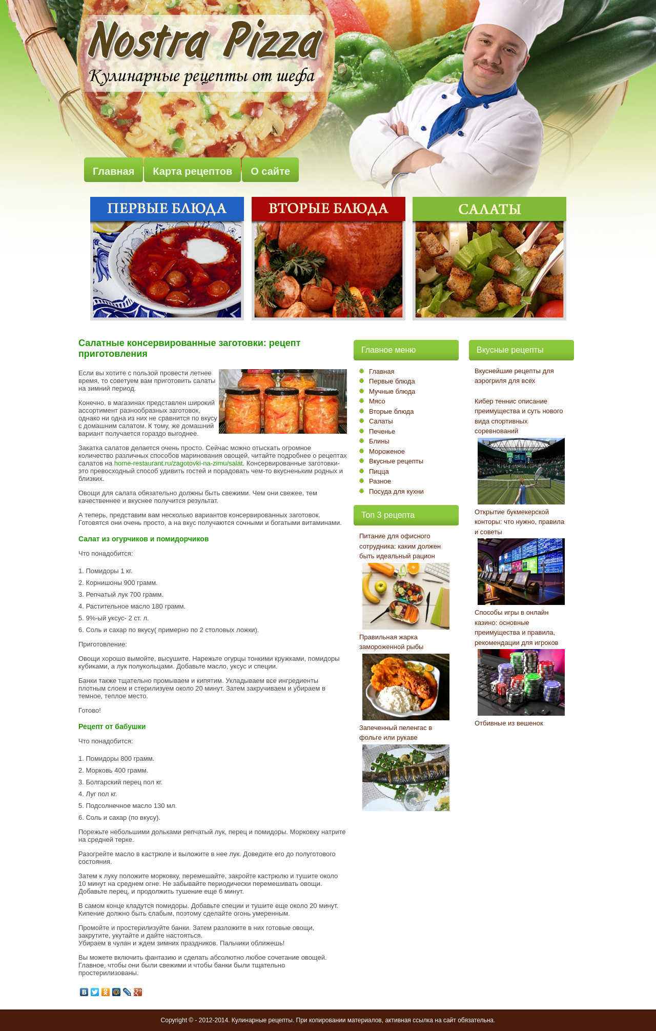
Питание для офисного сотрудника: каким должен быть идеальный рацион (400, 546)
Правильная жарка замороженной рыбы (391, 642)
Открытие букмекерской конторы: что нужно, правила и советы (519, 522)
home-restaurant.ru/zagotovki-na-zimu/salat (178, 463)
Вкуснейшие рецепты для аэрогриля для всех (514, 376)
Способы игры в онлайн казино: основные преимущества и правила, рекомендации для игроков (517, 627)
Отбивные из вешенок (509, 723)
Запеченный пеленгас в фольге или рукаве (395, 733)
